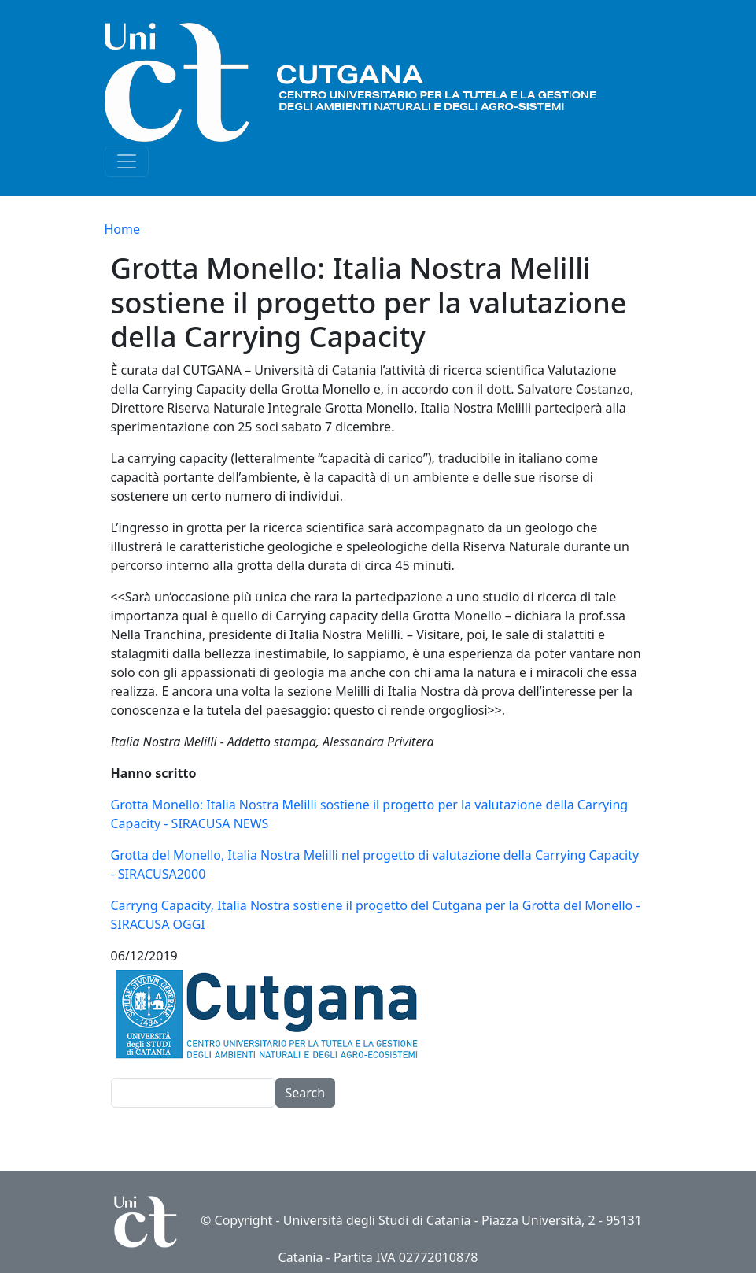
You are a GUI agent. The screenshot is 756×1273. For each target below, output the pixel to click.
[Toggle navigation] (127, 161)
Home (123, 229)
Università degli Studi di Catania (377, 1220)
